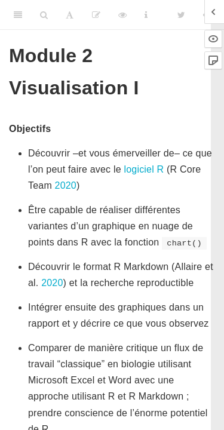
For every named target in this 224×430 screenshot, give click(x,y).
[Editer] (96, 15)
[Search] (44, 15)
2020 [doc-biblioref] (65, 185)
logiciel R (144, 169)
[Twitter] (181, 15)
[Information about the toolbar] (146, 15)
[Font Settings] (69, 15)
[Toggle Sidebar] (18, 15)
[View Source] (122, 15)
